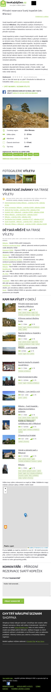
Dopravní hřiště (8, 250)
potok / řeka (28, 475)
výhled (36, 154)
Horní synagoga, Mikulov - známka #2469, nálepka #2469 (25, 207)
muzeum (34, 461)
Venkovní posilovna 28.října (12, 259)
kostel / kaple (18, 154)
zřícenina (26, 441)
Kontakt (5, 689)
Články (38, 686)
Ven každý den (8, 678)
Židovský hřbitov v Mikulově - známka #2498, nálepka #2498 (26, 224)
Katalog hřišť (21, 686)
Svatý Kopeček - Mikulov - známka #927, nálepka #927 (24, 221)
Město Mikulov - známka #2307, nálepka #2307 (21, 214)
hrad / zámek (7, 154)
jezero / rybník (22, 397)
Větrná (5, 257)
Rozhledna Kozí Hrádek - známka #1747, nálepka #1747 (24, 219)
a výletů (29, 686)
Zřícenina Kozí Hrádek (27, 435)
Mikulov (5, 243)
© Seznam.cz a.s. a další (41, 547)
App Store (40, 641)
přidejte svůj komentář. (22, 82)
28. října (5, 274)
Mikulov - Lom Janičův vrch (29, 391)
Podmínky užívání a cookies (20, 689)
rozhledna (35, 475)
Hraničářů (6, 281)
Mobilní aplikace (8, 686)
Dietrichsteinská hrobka (27, 377)
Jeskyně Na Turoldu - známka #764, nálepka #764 (22, 210)
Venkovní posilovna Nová (11, 245)
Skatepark (6, 255)
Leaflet (30, 547)
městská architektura (24, 315)
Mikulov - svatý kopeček (27, 347)
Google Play (31, 641)
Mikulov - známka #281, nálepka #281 (18, 217)
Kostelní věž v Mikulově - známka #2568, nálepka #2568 (24, 212)
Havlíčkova (6, 285)
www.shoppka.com (21, 627)
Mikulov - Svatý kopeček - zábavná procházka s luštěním (28, 408)
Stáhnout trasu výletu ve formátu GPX (17, 158)
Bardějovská (7, 264)
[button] (25, 515)
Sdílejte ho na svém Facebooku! (25, 93)
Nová (4, 290)
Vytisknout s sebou (41, 16)
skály (30, 154)
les (25, 154)
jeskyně (29, 471)
